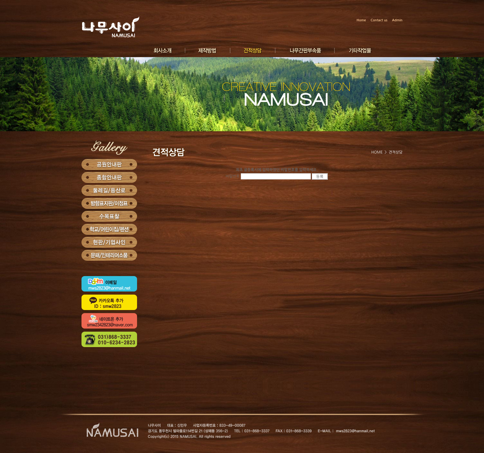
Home (361, 20)
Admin (397, 20)
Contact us (379, 20)
